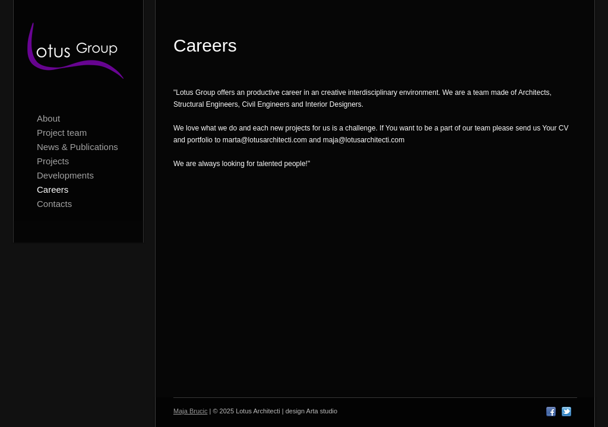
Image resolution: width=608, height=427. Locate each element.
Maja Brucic (190, 411)
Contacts (54, 204)
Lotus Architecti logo (78, 53)
